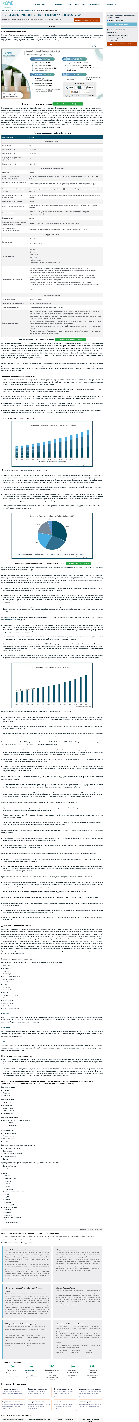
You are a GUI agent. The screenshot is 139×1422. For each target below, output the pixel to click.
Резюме (52, 26)
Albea (5, 1042)
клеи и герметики (12, 620)
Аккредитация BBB (31, 1370)
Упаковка (13, 10)
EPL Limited (7, 1028)
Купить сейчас (121, 24)
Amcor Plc (6, 1013)
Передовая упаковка (26, 10)
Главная (5, 10)
